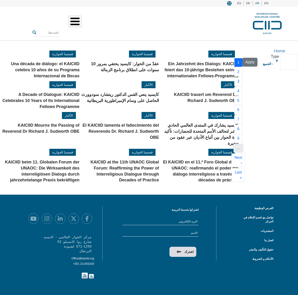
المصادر (82, 23)
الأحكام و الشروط (262, 259)
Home (279, 51)
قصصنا (116, 23)
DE (248, 3)
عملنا (129, 23)
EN (266, 3)
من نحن (143, 23)
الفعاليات (99, 23)
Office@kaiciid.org (82, 258)
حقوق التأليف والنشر (261, 249)
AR (257, 3)
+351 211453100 (83, 263)
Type (275, 56)
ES (239, 3)
